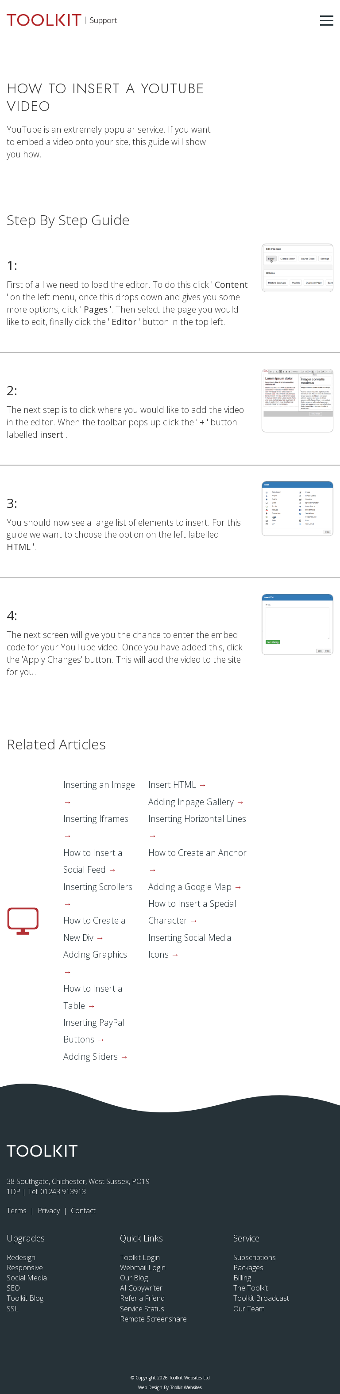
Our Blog (134, 1278)
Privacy (50, 1210)
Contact (83, 1210)
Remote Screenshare (153, 1319)
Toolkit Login (140, 1257)
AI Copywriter (141, 1288)
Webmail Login (143, 1267)
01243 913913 (63, 1191)
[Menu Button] (326, 20)
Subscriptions (254, 1257)
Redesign (21, 1257)
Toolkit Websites (186, 1387)
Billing (242, 1278)
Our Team (249, 1309)
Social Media (27, 1278)
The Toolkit (250, 1288)
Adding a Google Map (191, 887)
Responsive (25, 1267)
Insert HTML (173, 785)
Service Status (142, 1309)
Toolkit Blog (25, 1298)
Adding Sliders (91, 1056)
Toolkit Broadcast (261, 1298)
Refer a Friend (142, 1298)
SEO (13, 1288)
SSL (13, 1309)
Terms (17, 1210)
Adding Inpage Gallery (192, 802)
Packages (248, 1267)
